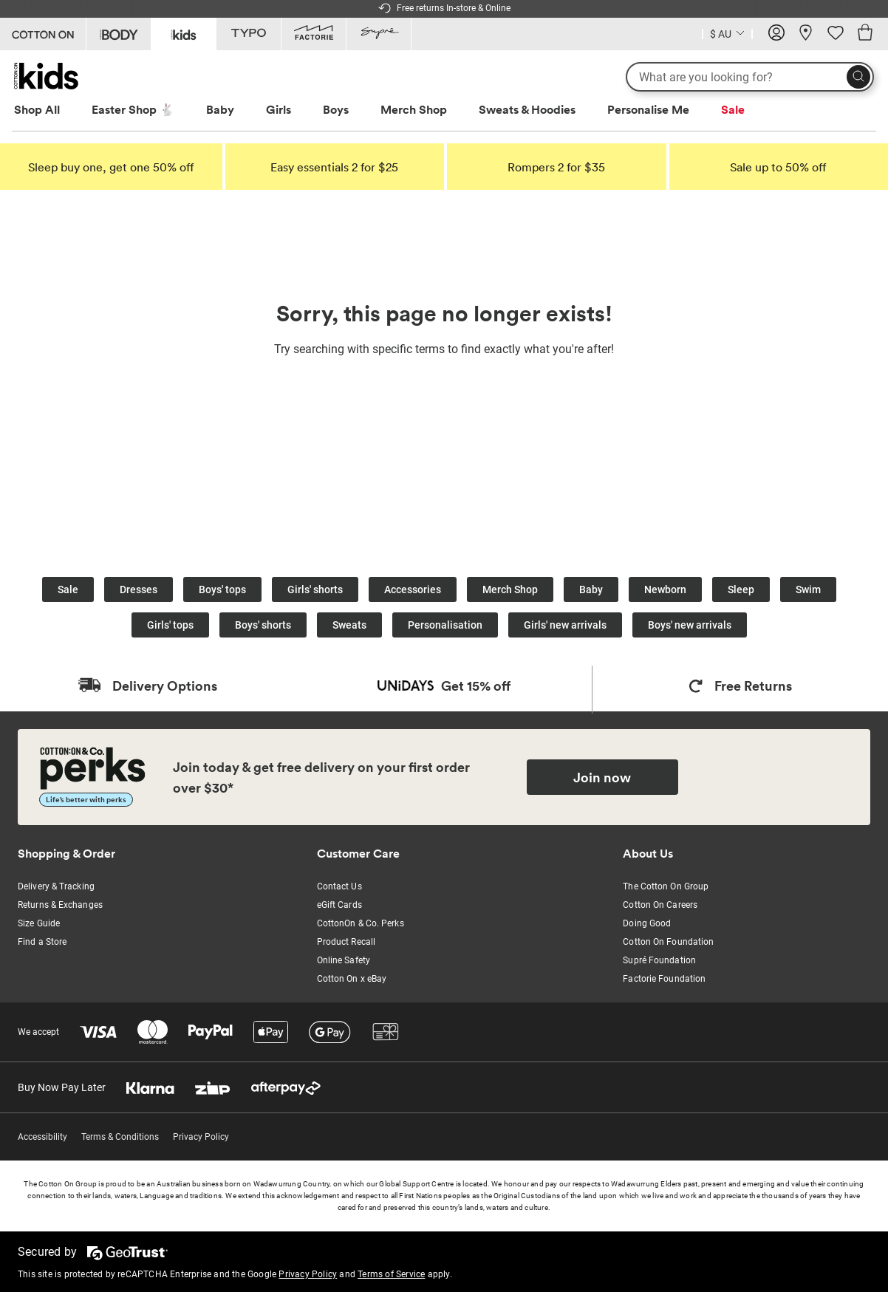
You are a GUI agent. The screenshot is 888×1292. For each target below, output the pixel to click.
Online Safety (343, 960)
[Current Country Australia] (727, 36)
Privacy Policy (201, 1137)
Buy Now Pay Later (62, 1087)
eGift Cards (339, 905)
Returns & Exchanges (60, 905)
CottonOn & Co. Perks (360, 923)
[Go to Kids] (183, 33)
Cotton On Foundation (668, 942)
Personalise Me (648, 109)
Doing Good (647, 923)
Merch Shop (413, 109)
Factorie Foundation (664, 979)
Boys (336, 109)
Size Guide (39, 923)
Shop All (37, 109)
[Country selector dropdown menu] (727, 32)
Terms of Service (391, 1274)
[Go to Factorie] (313, 34)
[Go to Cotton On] (43, 34)
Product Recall (346, 942)
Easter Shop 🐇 (133, 109)
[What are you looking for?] (749, 77)
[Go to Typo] (248, 34)
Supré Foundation (659, 960)
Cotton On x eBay (352, 979)
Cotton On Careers (660, 905)
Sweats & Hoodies (527, 109)
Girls (278, 109)
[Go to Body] (118, 34)
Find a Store (42, 942)
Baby (220, 109)
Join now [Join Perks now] (602, 777)
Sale (733, 109)
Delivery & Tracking (56, 886)
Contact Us (339, 886)
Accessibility (42, 1137)
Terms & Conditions (120, 1137)
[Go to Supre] (378, 34)
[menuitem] (50, 109)
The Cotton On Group (665, 886)
